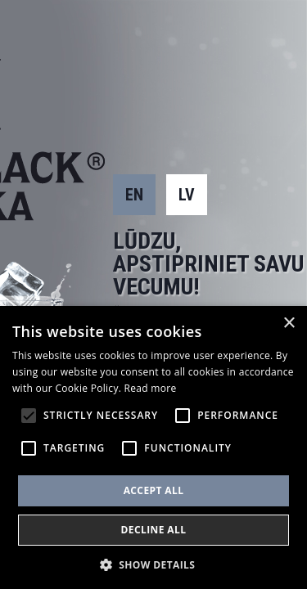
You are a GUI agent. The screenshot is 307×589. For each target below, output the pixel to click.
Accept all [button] (154, 490)
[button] (154, 563)
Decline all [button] (154, 530)
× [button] (288, 323)
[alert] (153, 447)
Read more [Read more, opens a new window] (150, 388)
